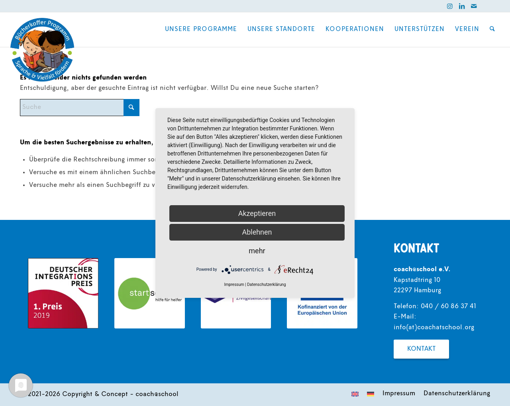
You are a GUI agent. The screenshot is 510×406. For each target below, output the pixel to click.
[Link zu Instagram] (450, 6)
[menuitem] (201, 29)
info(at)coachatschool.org (434, 327)
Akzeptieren (257, 213)
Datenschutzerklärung (266, 284)
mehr (257, 251)
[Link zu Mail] (474, 6)
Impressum (234, 284)
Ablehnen (257, 232)
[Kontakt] (421, 349)
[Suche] (492, 29)
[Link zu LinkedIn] (462, 6)
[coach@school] (42, 50)
